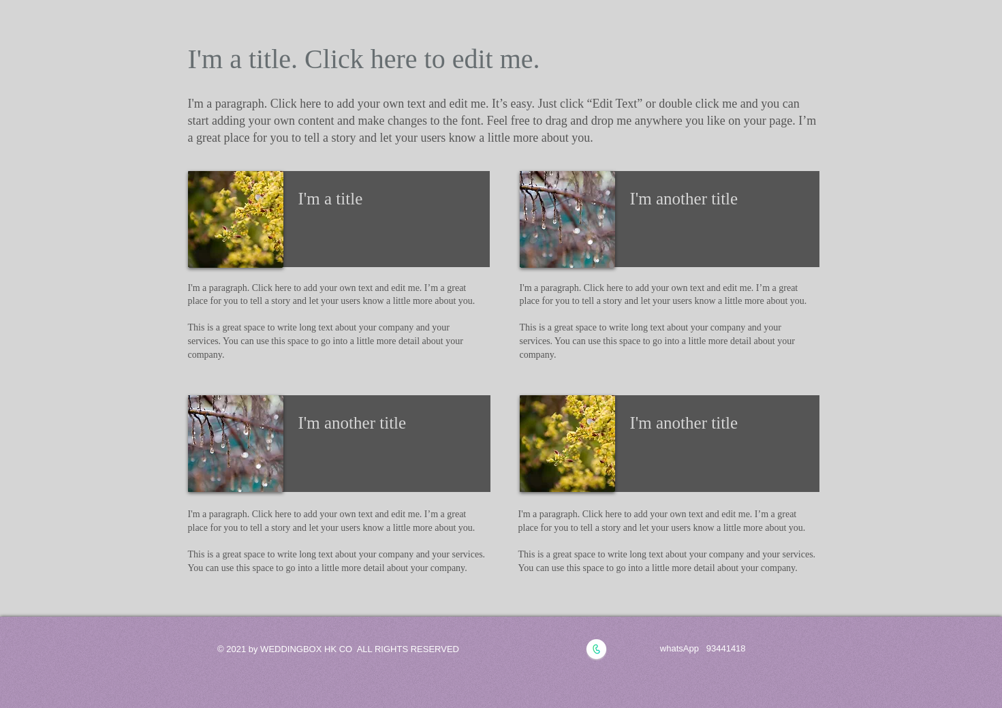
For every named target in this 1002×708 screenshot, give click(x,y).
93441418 (726, 648)
